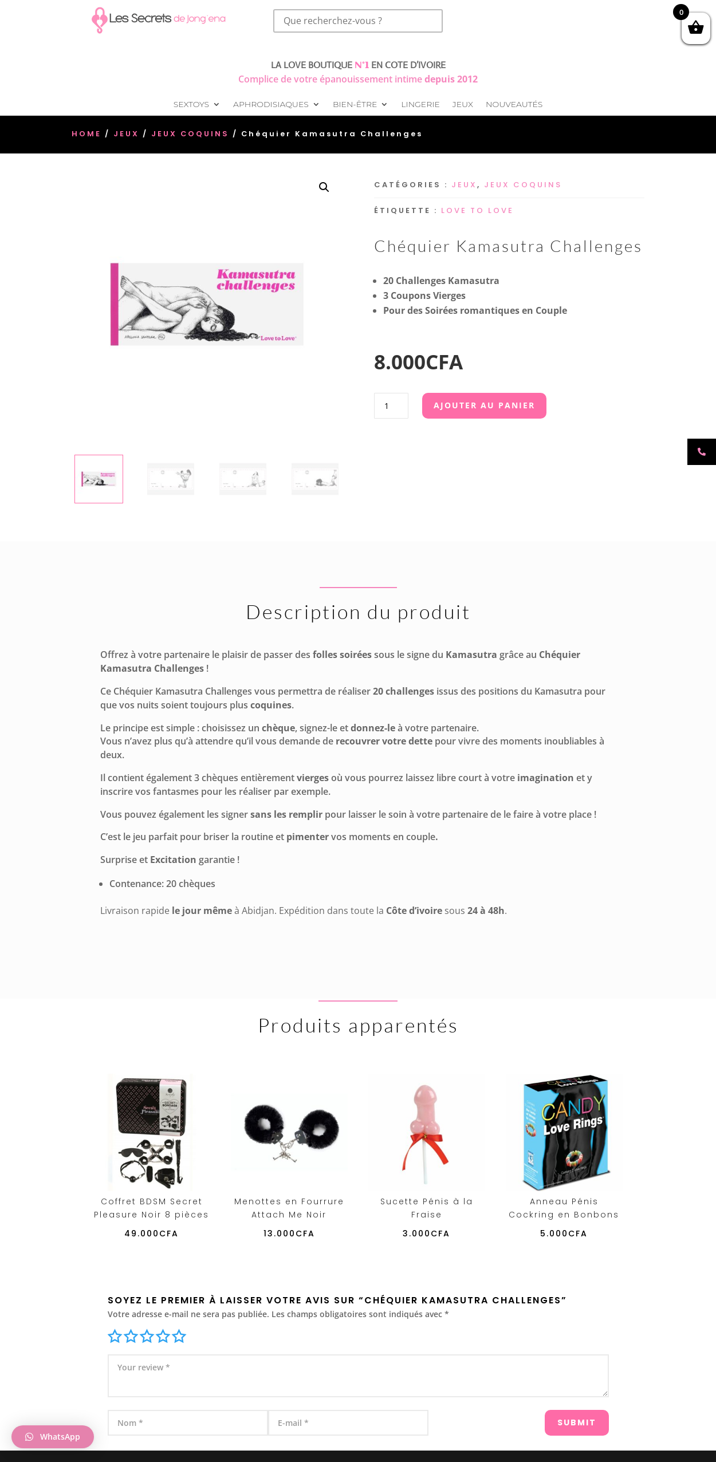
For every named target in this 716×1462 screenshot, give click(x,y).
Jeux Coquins (190, 133)
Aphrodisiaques (271, 104)
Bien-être (355, 104)
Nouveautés (514, 104)
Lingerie (420, 104)
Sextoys (191, 104)
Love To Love (477, 210)
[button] (324, 187)
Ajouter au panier (484, 405)
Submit (557, 1417)
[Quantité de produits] (391, 406)
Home (86, 133)
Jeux (463, 104)
